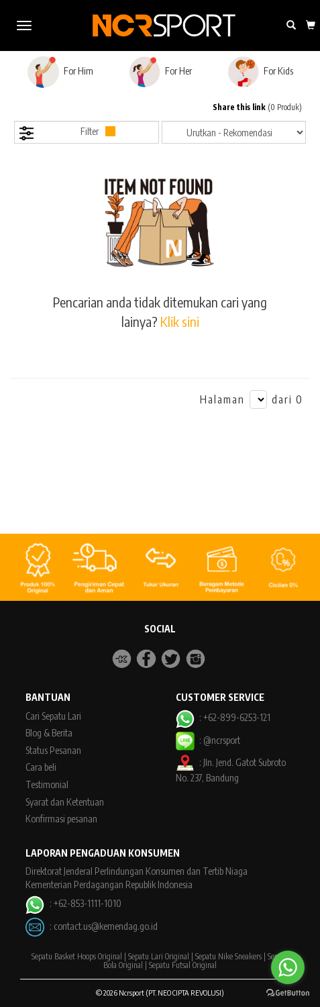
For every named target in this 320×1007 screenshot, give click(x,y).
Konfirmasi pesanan (61, 818)
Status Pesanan (53, 750)
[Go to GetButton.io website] (287, 993)
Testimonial (46, 784)
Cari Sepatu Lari (53, 716)
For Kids (260, 72)
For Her (160, 72)
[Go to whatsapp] (288, 967)
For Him (60, 72)
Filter (66, 133)
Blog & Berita (48, 732)
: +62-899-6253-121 (223, 717)
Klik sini (179, 321)
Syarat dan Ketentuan (64, 802)
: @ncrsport (208, 740)
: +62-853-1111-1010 (73, 903)
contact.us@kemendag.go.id (106, 926)
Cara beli (40, 767)
